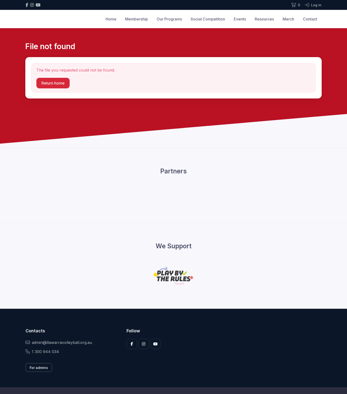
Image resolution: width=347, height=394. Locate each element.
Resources (264, 19)
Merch (288, 19)
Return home (53, 83)
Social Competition (208, 19)
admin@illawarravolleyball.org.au (59, 342)
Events (240, 19)
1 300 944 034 (42, 351)
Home (111, 19)
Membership (136, 19)
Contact (310, 19)
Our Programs (169, 19)
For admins (39, 368)
